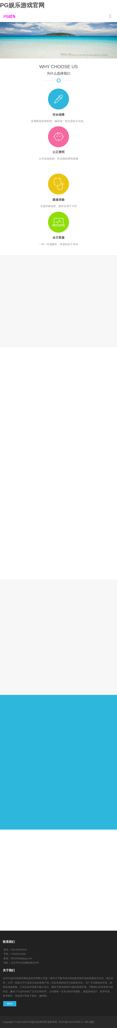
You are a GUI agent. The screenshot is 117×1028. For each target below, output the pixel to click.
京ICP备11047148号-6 (71, 1022)
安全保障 (58, 114)
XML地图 (89, 1022)
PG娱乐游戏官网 (22, 5)
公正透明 (58, 152)
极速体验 (58, 199)
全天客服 (58, 237)
